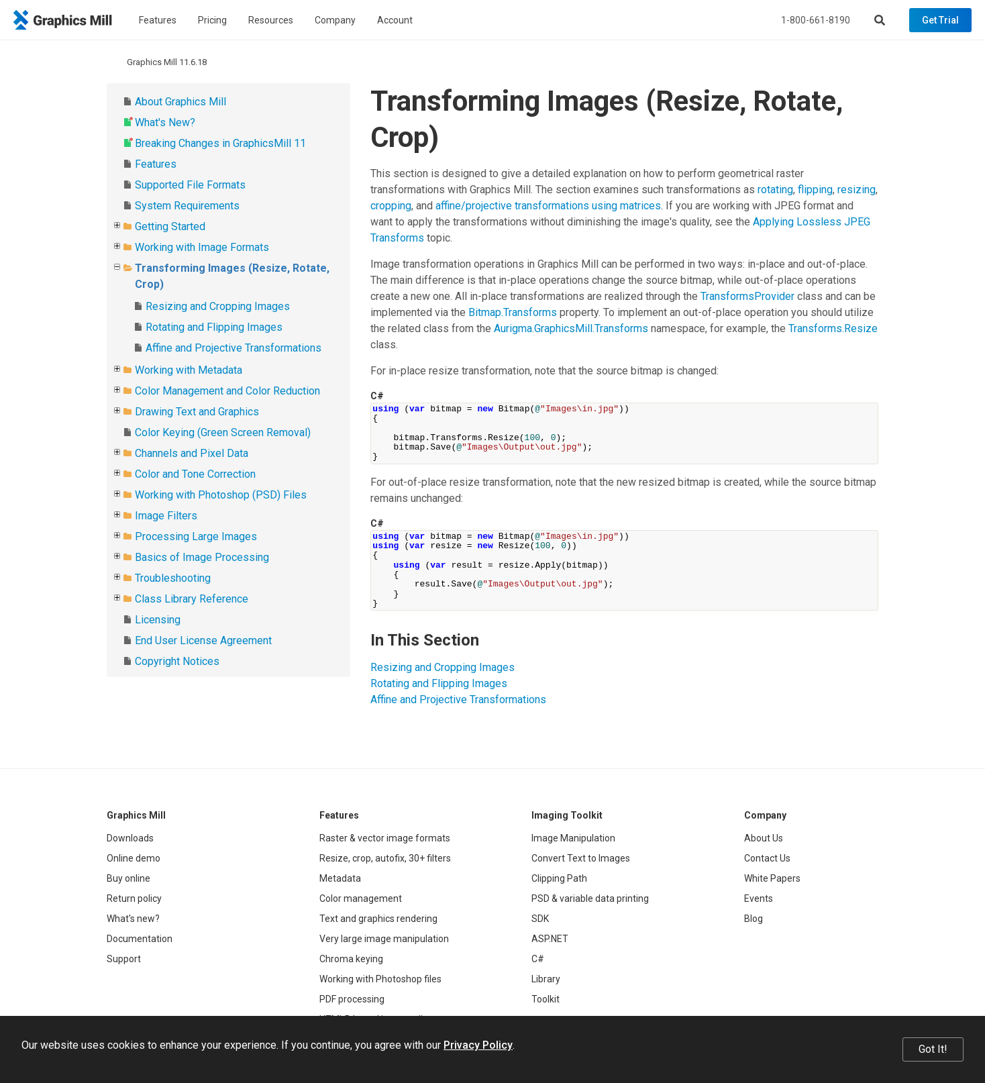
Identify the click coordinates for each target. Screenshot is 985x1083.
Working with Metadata (188, 370)
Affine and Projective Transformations (233, 348)
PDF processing (351, 999)
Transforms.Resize (833, 328)
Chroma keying (351, 958)
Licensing (157, 619)
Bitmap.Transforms (512, 312)
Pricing (212, 20)
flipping (815, 189)
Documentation (139, 938)
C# (537, 958)
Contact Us (767, 858)
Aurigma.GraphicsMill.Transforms (571, 328)
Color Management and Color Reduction (227, 390)
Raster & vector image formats (384, 838)
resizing (856, 189)
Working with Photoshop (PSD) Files (221, 494)
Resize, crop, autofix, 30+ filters (385, 858)
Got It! (933, 1049)
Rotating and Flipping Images (214, 327)
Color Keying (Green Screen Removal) (223, 432)
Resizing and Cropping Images (218, 306)
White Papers (772, 878)
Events (758, 898)
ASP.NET (549, 938)
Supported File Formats (190, 184)
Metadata (340, 878)
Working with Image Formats (202, 247)
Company (335, 20)
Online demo (133, 858)
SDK (540, 918)
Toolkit (545, 999)
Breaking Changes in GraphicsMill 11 (220, 143)
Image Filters (166, 515)
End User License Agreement (203, 640)
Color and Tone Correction (195, 474)
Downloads (130, 838)
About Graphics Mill (180, 101)
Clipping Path (559, 878)
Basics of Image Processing (202, 557)
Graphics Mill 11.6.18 (167, 62)
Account (395, 20)
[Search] (880, 20)
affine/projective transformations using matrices (548, 205)
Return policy (134, 898)
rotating (775, 189)
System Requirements (187, 205)
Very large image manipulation (384, 938)
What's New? (165, 122)
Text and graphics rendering (378, 918)
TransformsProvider (747, 296)
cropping (390, 205)
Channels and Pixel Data (191, 453)
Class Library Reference (191, 598)
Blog (753, 918)
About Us (763, 838)
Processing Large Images (196, 536)
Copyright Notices (177, 661)
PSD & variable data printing (590, 898)
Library (545, 979)
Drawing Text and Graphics (197, 411)
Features (157, 20)
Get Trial (940, 20)
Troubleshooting (173, 578)
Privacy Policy (478, 1045)
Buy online (128, 878)
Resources (270, 20)
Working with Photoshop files (380, 979)
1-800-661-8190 (815, 20)
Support (124, 958)
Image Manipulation (573, 838)
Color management (360, 898)
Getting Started (170, 226)
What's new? (133, 918)
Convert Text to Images (580, 858)
